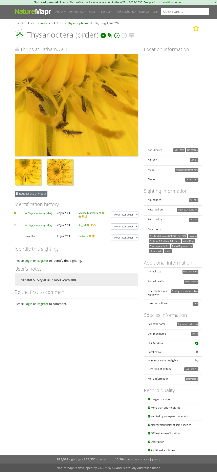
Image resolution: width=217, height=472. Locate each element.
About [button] (59, 11)
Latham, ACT (192, 179)
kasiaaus (83, 236)
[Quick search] (185, 11)
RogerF (82, 225)
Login (155, 11)
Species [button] (105, 11)
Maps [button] (92, 11)
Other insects (40, 23)
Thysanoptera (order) (40, 213)
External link (192, 378)
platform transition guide (165, 2)
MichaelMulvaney (88, 213)
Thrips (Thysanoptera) (72, 23)
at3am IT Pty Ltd (106, 468)
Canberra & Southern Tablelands (165, 241)
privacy (156, 459)
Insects (20, 23)
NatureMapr (188, 241)
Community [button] (75, 11)
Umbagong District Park (186, 169)
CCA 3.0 (144, 459)
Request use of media (31, 193)
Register (144, 11)
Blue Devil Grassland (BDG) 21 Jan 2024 (168, 236)
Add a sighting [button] (125, 11)
